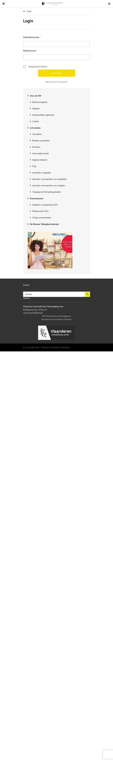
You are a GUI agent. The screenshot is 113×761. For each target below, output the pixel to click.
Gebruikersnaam (32, 37)
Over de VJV (35, 95)
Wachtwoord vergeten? (56, 81)
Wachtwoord (30, 50)
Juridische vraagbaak (41, 172)
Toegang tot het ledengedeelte (46, 192)
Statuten (36, 108)
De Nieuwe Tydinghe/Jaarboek (44, 224)
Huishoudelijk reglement (43, 115)
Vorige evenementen (41, 217)
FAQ (34, 166)
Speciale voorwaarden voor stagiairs (48, 185)
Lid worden (35, 128)
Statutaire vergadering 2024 (45, 204)
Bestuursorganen (39, 102)
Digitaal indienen (39, 159)
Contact (35, 121)
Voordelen (37, 134)
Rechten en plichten (41, 140)
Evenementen (36, 198)
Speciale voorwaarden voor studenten (49, 179)
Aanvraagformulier (40, 153)
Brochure (36, 147)
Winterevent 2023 (40, 211)
